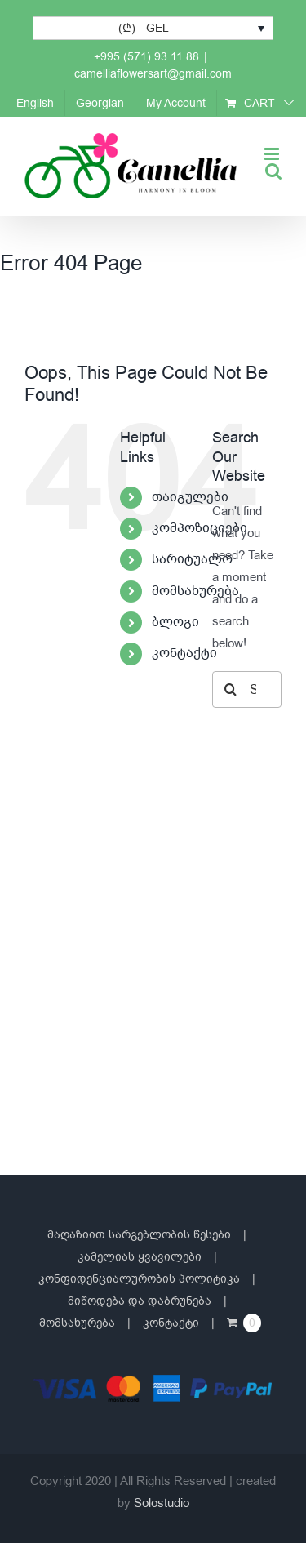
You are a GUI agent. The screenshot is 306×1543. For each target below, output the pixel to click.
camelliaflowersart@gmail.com (153, 74)
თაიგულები (190, 497)
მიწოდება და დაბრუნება (139, 1301)
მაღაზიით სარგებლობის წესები (139, 1235)
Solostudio (161, 1503)
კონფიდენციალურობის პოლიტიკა (139, 1279)
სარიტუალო (192, 559)
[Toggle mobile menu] (273, 153)
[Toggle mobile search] (273, 171)
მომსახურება (195, 591)
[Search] (230, 689)
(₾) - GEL (143, 28)
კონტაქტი (184, 653)
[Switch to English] (35, 103)
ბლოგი (175, 622)
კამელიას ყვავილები (140, 1257)
